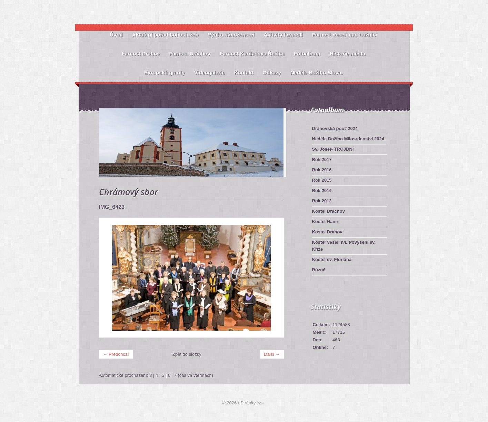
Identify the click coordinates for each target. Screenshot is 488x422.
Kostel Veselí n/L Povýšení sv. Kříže (344, 246)
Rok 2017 (322, 159)
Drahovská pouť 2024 (335, 128)
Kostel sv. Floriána (332, 259)
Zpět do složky (186, 354)
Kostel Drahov (327, 231)
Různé (319, 269)
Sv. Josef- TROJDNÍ (333, 149)
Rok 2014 (322, 190)
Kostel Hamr (325, 221)
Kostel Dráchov (328, 211)
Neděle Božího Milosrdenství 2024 (348, 138)
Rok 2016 (322, 169)
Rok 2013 (322, 200)
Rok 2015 (322, 180)
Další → (272, 354)
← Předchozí (116, 354)
